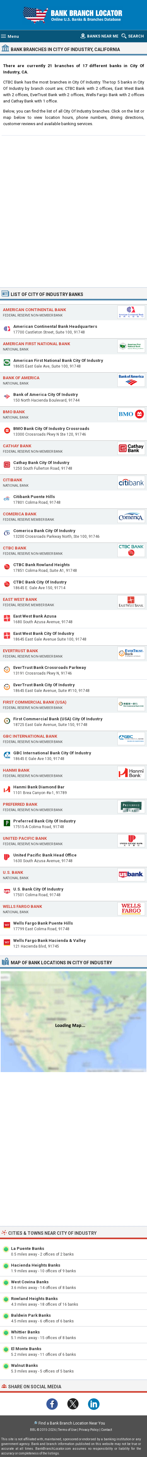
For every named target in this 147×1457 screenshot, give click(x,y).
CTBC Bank (14, 548)
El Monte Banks (26, 1348)
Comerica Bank (19, 514)
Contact (106, 1429)
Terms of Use (67, 1429)
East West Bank (20, 599)
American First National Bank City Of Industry (58, 360)
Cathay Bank (17, 446)
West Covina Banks (30, 1282)
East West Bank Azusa (34, 616)
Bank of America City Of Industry (45, 394)
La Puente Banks (27, 1248)
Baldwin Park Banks (31, 1315)
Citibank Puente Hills (34, 496)
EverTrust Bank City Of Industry (44, 684)
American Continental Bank (34, 309)
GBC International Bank (30, 736)
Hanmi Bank (16, 770)
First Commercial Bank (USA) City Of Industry (58, 719)
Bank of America (21, 377)
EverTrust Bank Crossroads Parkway (49, 667)
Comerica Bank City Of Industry (44, 530)
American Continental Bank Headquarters (55, 326)
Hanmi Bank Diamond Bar (39, 787)
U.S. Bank (13, 872)
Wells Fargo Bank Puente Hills (43, 923)
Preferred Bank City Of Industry (44, 821)
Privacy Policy (89, 1429)
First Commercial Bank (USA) (35, 702)
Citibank (12, 480)
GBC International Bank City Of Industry (52, 753)
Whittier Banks (25, 1332)
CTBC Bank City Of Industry (40, 582)
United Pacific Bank (25, 838)
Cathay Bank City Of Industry (41, 462)
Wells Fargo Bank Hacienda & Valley (49, 940)
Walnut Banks (24, 1365)
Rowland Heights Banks (34, 1298)
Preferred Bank (20, 804)
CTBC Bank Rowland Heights (41, 564)
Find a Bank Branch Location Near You (71, 1423)
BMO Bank (14, 411)
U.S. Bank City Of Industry (38, 889)
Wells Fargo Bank (22, 906)
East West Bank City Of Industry (43, 633)
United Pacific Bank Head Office (45, 855)
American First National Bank (36, 343)
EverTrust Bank (20, 650)
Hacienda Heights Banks (35, 1265)
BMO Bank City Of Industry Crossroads (51, 428)
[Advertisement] (73, 210)
